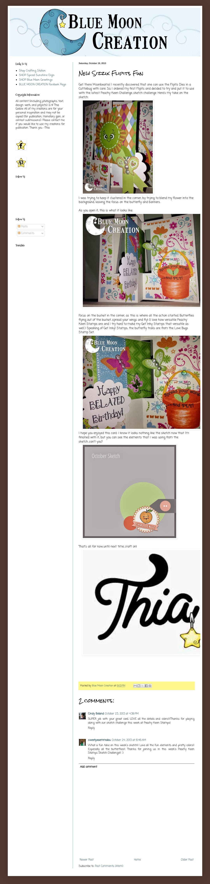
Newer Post (87, 860)
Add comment (88, 767)
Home (137, 860)
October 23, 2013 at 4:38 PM (122, 714)
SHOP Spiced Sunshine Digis (36, 75)
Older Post (187, 860)
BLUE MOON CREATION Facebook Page (42, 85)
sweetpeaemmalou (99, 740)
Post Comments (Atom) (109, 866)
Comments (26, 233)
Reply (91, 728)
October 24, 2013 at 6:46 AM (129, 740)
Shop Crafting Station (32, 71)
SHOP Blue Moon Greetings (35, 80)
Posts (23, 227)
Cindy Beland (96, 714)
